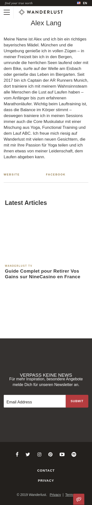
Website (12, 174)
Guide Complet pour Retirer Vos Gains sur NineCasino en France (42, 273)
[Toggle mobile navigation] (7, 12)
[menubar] (82, 3)
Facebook (56, 174)
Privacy (46, 480)
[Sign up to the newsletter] (77, 401)
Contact (46, 470)
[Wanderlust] (41, 12)
